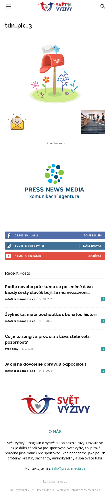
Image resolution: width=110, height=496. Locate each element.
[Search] (103, 6)
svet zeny (11, 348)
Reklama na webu (55, 481)
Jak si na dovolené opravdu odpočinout (45, 364)
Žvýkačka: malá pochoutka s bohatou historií (51, 314)
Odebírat (95, 256)
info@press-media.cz (20, 299)
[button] (8, 6)
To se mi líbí (92, 235)
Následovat (92, 245)
